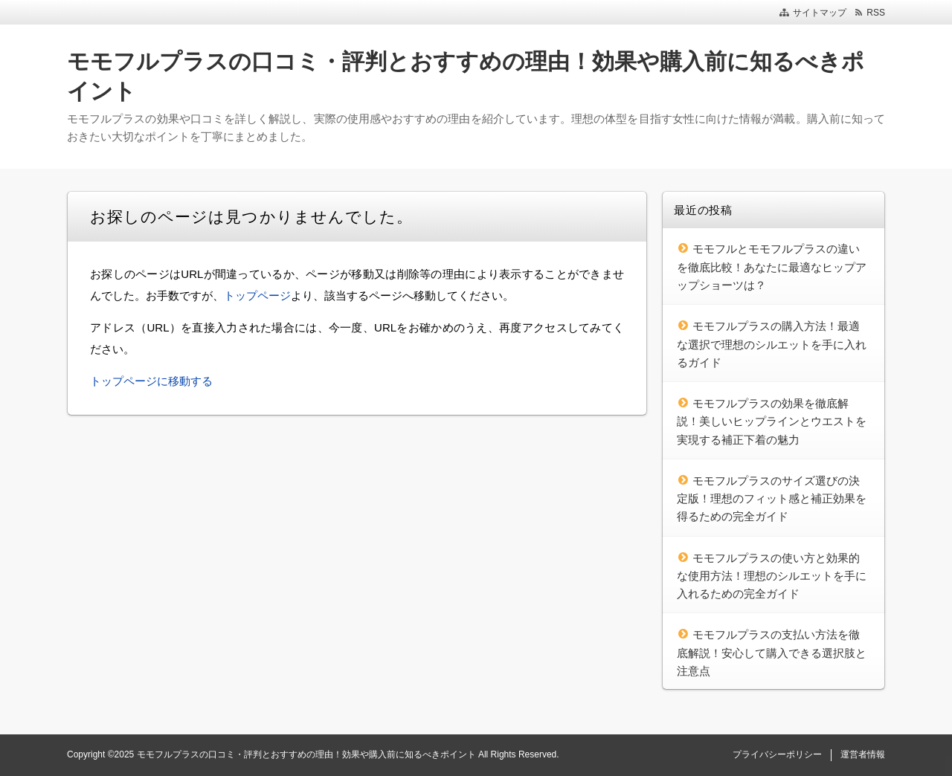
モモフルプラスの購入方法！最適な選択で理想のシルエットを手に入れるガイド (771, 344)
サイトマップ (819, 12)
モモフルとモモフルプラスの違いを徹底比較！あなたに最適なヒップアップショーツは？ (771, 266)
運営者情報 (862, 754)
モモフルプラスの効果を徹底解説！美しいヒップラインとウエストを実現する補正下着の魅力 (771, 421)
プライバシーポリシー (777, 754)
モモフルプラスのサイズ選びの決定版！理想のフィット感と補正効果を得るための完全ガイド (771, 498)
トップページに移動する (151, 381)
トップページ (257, 295)
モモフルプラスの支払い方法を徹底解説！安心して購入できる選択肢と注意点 (771, 652)
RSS (875, 12)
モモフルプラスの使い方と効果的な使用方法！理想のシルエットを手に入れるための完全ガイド (771, 576)
